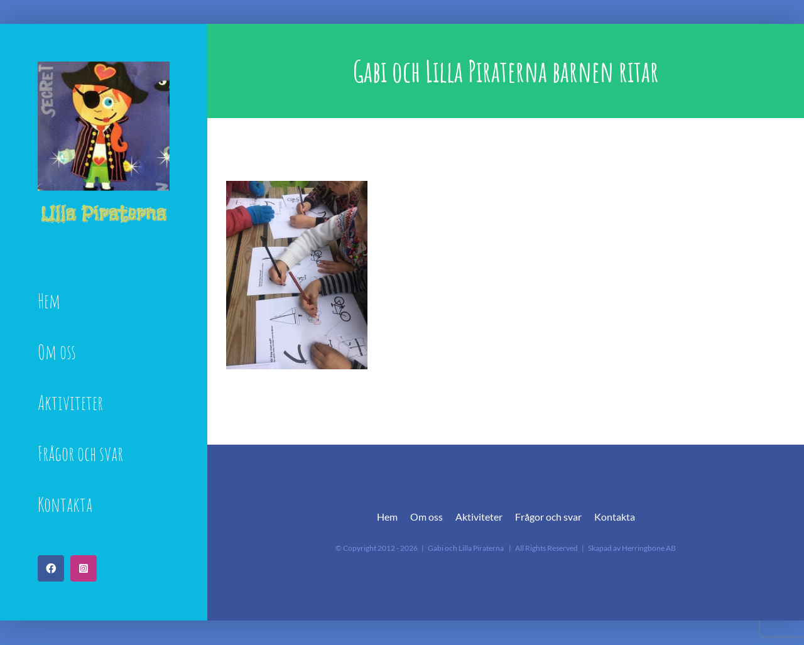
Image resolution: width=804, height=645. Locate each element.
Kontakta (614, 517)
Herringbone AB (649, 548)
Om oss (426, 517)
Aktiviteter (479, 517)
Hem (387, 517)
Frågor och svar (548, 517)
